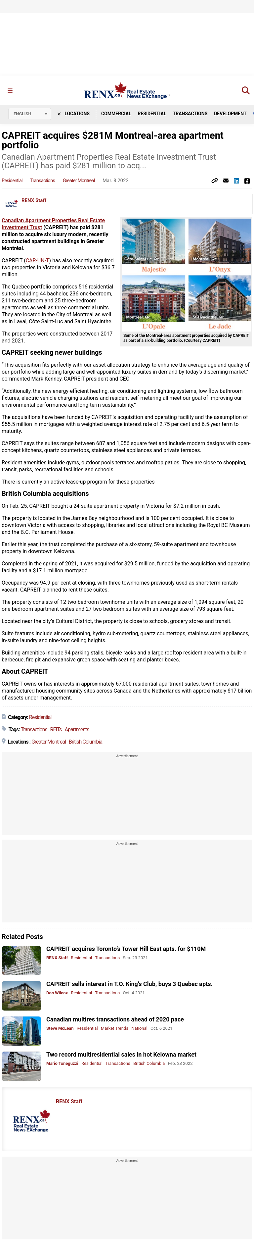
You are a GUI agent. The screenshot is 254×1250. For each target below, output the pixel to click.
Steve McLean (60, 1028)
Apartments (76, 729)
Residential (152, 113)
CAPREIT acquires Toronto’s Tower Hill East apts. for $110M (126, 948)
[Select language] (29, 114)
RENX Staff (33, 200)
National (139, 1028)
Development (230, 113)
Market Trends (114, 1028)
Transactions (190, 113)
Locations (74, 113)
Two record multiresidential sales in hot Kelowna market (121, 1054)
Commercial (116, 113)
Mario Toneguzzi (62, 1063)
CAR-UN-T (37, 260)
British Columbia (85, 742)
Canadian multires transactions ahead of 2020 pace (115, 1019)
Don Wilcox (57, 992)
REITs (56, 729)
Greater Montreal (79, 180)
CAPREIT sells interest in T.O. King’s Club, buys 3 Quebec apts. (129, 983)
